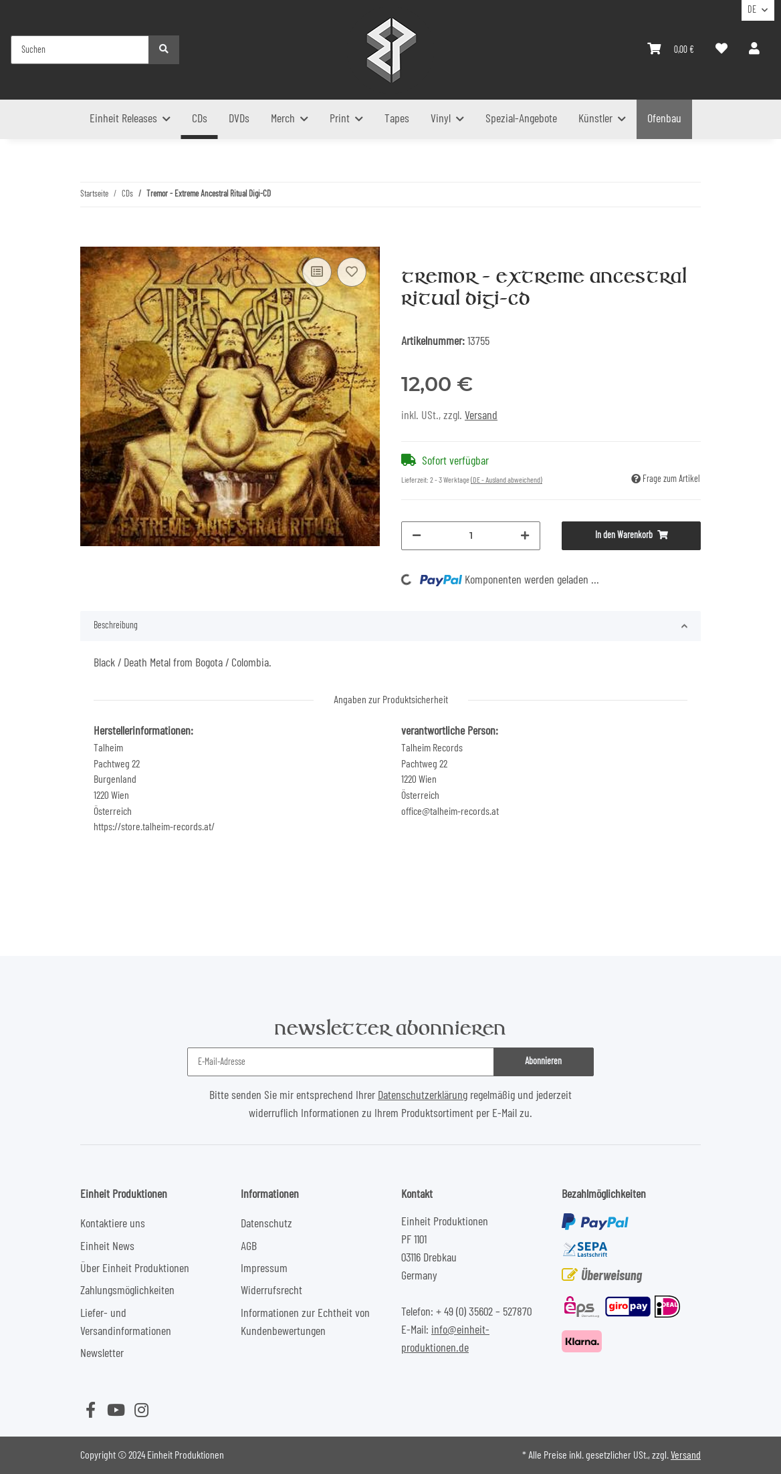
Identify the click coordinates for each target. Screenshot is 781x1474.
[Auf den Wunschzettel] (351, 272)
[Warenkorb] (671, 50)
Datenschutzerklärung (422, 1096)
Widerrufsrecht (271, 1291)
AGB (249, 1247)
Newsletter (102, 1354)
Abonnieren (543, 1061)
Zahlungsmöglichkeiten (127, 1291)
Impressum (264, 1269)
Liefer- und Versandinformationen (125, 1323)
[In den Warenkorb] (91, 237)
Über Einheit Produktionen (134, 1269)
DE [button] (752, 10)
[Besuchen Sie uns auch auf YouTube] (116, 1411)
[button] (754, 50)
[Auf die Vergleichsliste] (317, 272)
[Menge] (471, 535)
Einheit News (107, 1247)
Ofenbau (664, 119)
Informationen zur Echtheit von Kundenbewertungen (305, 1323)
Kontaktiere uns (112, 1224)
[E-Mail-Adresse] (340, 1062)
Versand (481, 416)
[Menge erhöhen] (525, 535)
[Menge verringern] (416, 535)
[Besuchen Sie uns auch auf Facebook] (90, 1411)
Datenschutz (266, 1224)
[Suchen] (80, 49)
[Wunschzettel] (721, 50)
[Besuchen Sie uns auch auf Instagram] (141, 1411)
